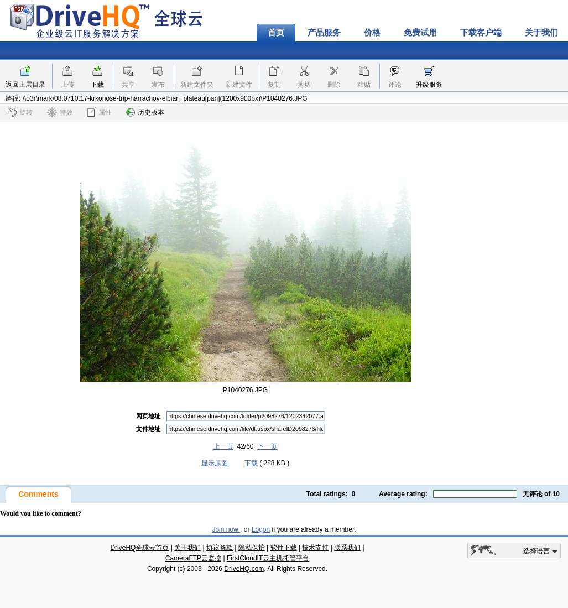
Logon (261, 529)
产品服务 (324, 32)
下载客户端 (481, 32)
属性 (99, 112)
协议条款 (219, 548)
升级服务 (429, 85)
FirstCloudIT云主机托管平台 (268, 558)
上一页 (223, 446)
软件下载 (283, 548)
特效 (60, 112)
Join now (226, 529)
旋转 (20, 112)
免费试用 (420, 32)
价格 (372, 32)
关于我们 (187, 548)
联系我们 (347, 548)
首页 (276, 32)
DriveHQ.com (244, 569)
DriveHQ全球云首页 (139, 548)
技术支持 (315, 548)
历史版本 (145, 112)
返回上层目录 (25, 85)
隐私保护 (251, 548)
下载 (97, 85)
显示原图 (214, 463)
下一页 (267, 446)
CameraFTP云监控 (193, 558)
